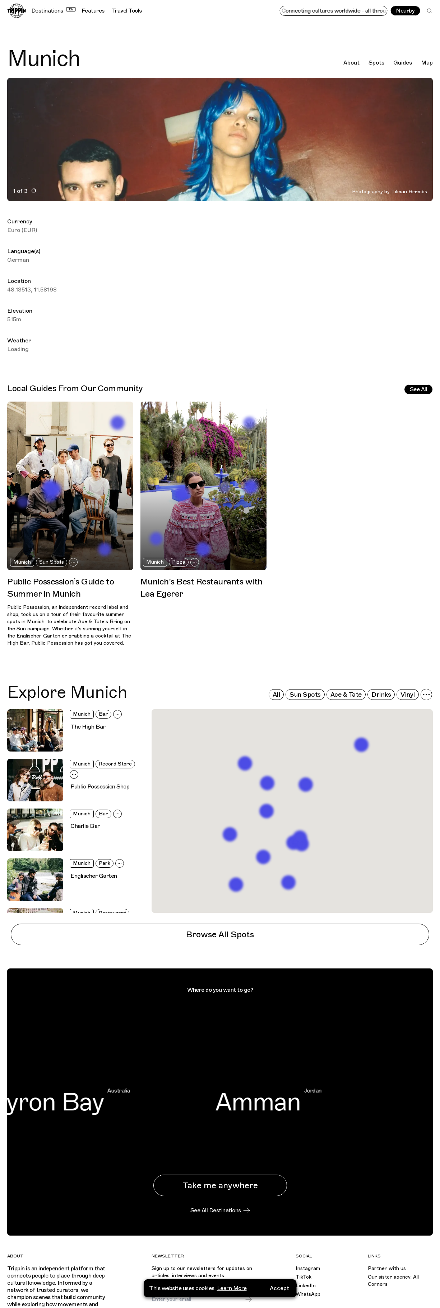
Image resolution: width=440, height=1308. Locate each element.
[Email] (198, 1299)
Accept (279, 1288)
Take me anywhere (220, 1185)
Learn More (232, 1288)
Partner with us (387, 1268)
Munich (22, 562)
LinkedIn (306, 1286)
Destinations (53, 10)
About (351, 62)
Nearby (405, 10)
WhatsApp (308, 1294)
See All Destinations (220, 1210)
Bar (103, 714)
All (276, 694)
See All (418, 389)
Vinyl (407, 694)
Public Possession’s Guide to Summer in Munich (60, 587)
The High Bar (87, 726)
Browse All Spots (220, 934)
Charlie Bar (85, 826)
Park (104, 863)
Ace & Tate (346, 694)
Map (427, 62)
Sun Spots (51, 562)
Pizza (178, 562)
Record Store (115, 764)
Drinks (381, 694)
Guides (402, 62)
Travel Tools (127, 10)
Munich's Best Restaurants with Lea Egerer (201, 587)
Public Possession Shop (99, 786)
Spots (376, 62)
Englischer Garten (93, 876)
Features (93, 10)
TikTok (303, 1277)
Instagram (308, 1268)
